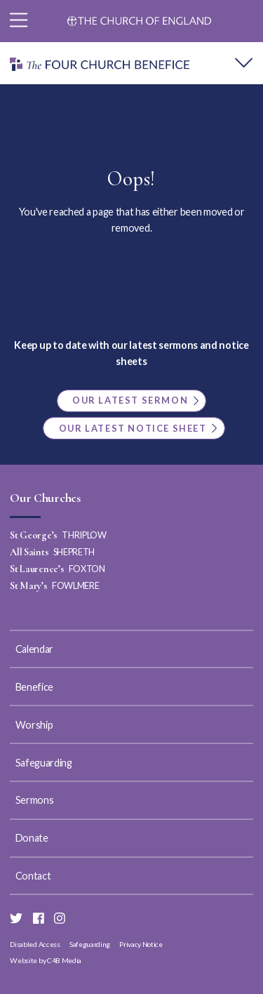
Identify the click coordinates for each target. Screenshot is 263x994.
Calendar (34, 649)
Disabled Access (35, 944)
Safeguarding (43, 763)
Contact (33, 876)
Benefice (34, 687)
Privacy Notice (141, 944)
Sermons (34, 800)
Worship (34, 725)
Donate (31, 838)
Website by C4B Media (45, 960)
